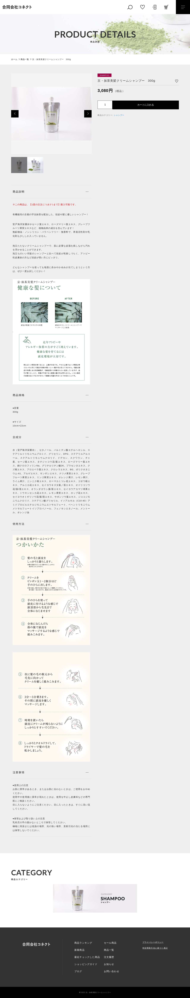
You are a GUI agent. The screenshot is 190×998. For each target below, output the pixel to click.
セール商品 (110, 943)
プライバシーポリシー (153, 942)
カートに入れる (145, 105)
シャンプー (119, 115)
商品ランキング (83, 943)
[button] (15, 113)
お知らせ (109, 964)
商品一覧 (109, 950)
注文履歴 (109, 957)
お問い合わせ (111, 971)
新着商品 (79, 950)
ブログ (78, 971)
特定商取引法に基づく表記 (155, 948)
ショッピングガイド (85, 964)
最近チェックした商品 (87, 957)
